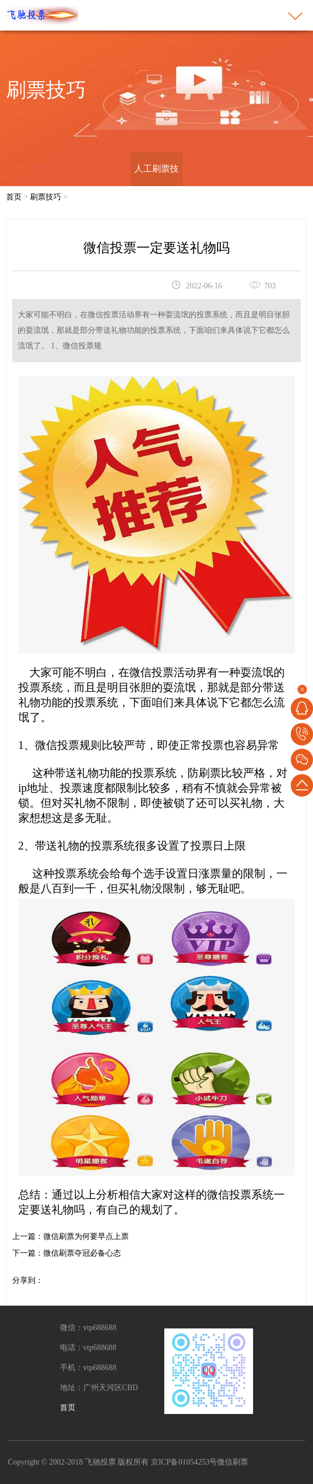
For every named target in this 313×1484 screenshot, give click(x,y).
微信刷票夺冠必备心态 (82, 1253)
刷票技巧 (45, 197)
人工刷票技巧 (156, 186)
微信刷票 (232, 1462)
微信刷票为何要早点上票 (86, 1236)
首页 (14, 197)
